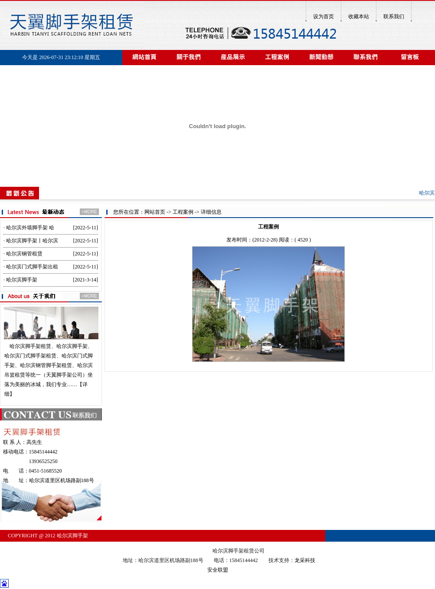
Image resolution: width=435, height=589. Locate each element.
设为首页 (323, 16)
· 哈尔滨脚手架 (20, 280)
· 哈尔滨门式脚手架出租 (30, 267)
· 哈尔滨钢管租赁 (23, 254)
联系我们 (393, 16)
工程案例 (183, 212)
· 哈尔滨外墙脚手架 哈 (28, 228)
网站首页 (154, 212)
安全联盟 (217, 570)
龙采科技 (304, 560)
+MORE (89, 211)
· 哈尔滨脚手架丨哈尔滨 (30, 241)
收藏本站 (358, 16)
